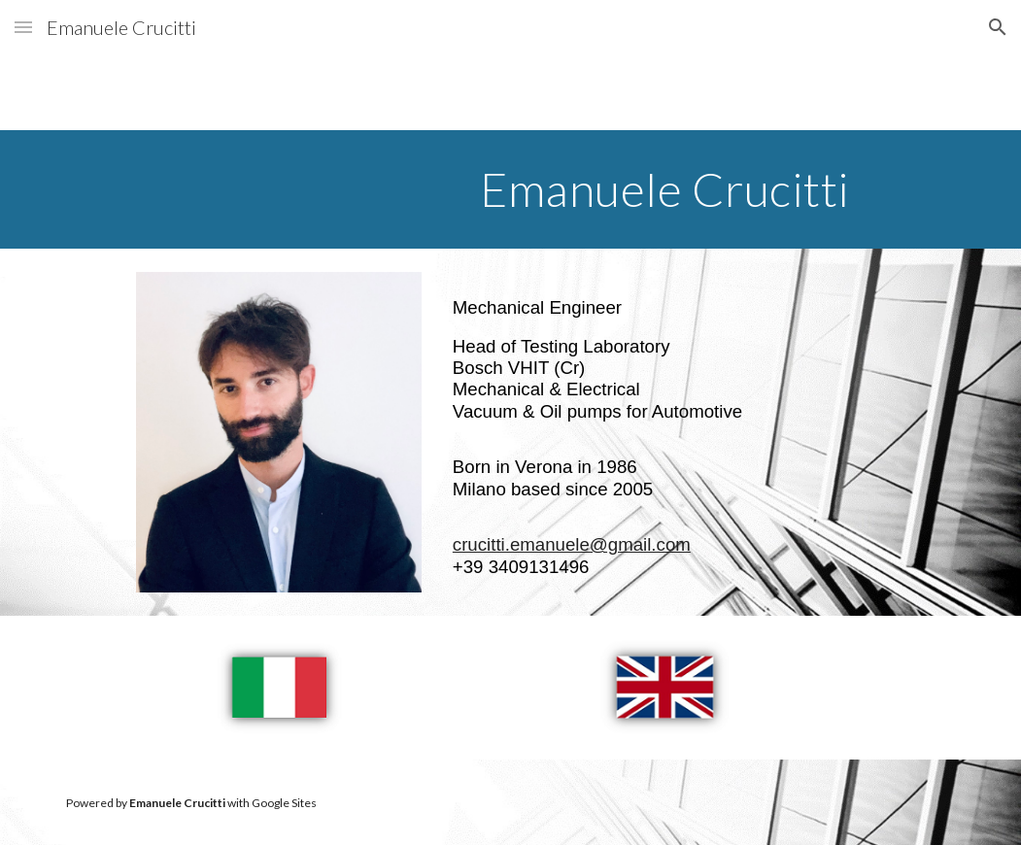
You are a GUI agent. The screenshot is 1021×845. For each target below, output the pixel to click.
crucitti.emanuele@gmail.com (572, 544)
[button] (23, 26)
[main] (665, 189)
